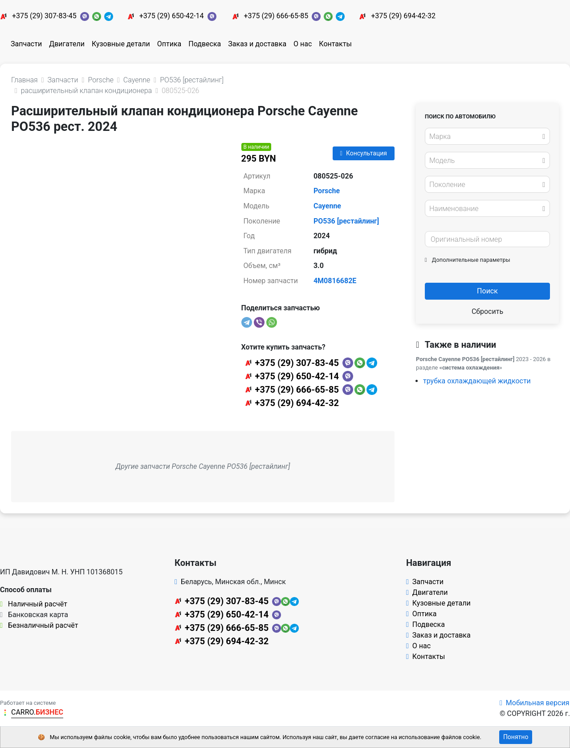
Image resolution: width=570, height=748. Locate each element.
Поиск (487, 291)
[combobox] (487, 136)
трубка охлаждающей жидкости (477, 381)
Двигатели (67, 44)
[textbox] (485, 137)
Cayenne (327, 206)
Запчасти (26, 44)
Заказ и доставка (257, 44)
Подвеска (204, 44)
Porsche (327, 191)
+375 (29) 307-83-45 (44, 16)
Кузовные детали (121, 44)
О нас (302, 44)
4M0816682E (335, 280)
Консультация (363, 153)
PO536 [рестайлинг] (346, 221)
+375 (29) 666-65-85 (276, 16)
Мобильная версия (535, 703)
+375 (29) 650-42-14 (171, 16)
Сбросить (487, 311)
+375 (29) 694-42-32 (403, 16)
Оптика (169, 44)
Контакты (335, 44)
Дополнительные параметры (467, 259)
